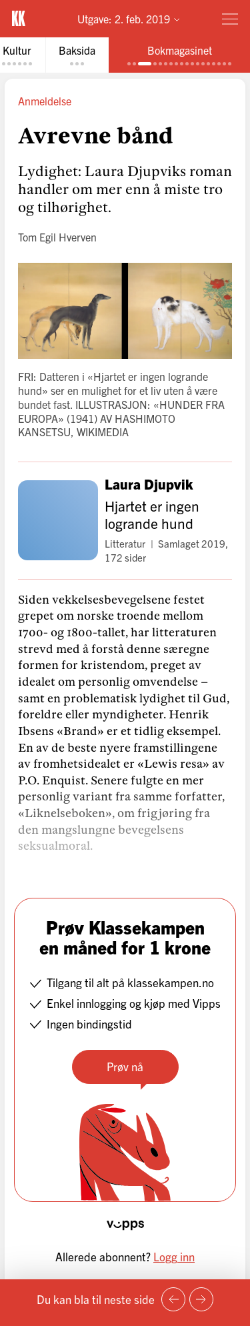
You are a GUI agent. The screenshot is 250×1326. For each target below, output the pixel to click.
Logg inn (174, 1256)
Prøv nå (125, 1066)
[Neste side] (201, 1299)
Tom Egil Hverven (57, 236)
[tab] (77, 55)
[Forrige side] (173, 1299)
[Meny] (230, 18)
